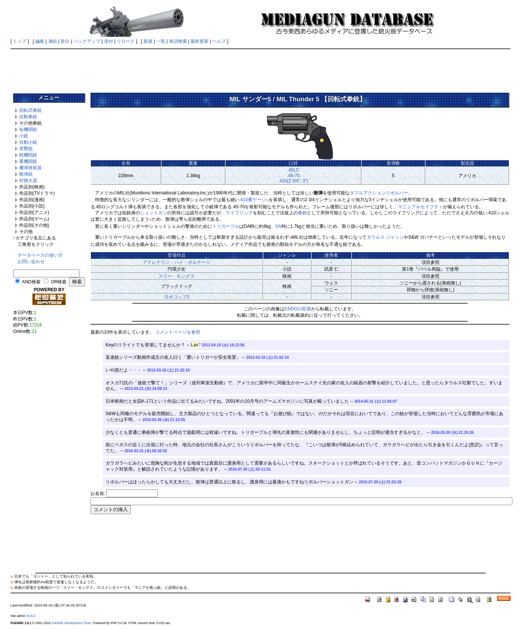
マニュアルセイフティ (420, 206)
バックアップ (86, 41)
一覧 (160, 41)
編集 (39, 41)
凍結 (52, 41)
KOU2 (31, 616)
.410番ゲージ (252, 199)
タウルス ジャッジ (385, 237)
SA (278, 226)
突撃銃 (26, 148)
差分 (64, 41)
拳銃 (302, 212)
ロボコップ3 (176, 296)
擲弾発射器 (30, 167)
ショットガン (153, 212)
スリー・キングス (177, 276)
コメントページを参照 (177, 332)
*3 (290, 237)
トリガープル (225, 226)
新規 (148, 41)
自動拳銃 (28, 116)
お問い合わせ (31, 261)
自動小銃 (28, 142)
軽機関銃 (28, 155)
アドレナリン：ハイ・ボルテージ (176, 262)
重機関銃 (28, 161)
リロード (126, 41)
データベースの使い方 (40, 255)
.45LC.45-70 (293, 172)
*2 (150, 219)
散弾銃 (26, 174)
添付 (108, 41)
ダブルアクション (368, 193)
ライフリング (239, 212)
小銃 (23, 135)
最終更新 (199, 41)
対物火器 (28, 180)
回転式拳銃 (30, 110)
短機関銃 (28, 129)
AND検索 (31, 281)
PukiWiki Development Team (71, 623)
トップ (19, 41)
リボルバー (397, 193)
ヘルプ (219, 41)
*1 (267, 200)
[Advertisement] (261, 68)
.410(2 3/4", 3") (293, 181)
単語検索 (178, 41)
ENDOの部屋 (297, 308)
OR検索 (58, 281)
